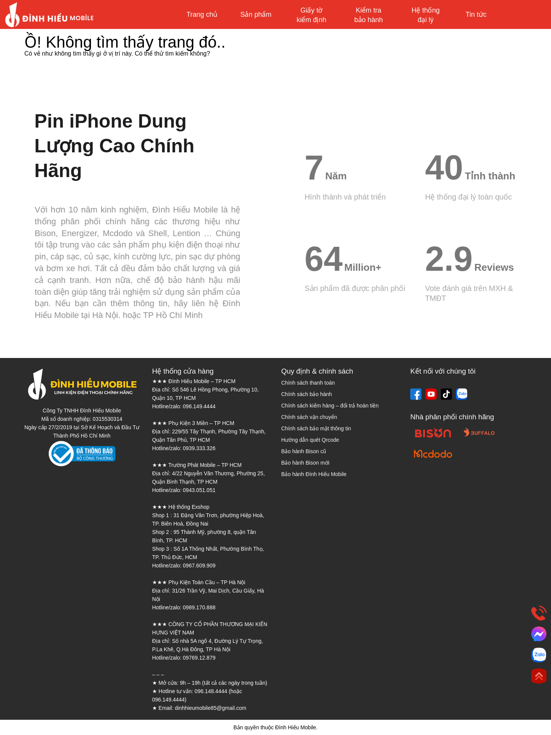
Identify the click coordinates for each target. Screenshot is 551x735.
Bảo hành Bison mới (305, 463)
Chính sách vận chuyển (309, 417)
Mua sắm (516, 14)
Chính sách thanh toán (308, 383)
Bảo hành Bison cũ (303, 451)
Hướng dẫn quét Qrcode (310, 440)
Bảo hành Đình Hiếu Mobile (314, 474)
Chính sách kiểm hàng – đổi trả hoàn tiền (330, 406)
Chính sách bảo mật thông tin (316, 428)
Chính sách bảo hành (306, 394)
